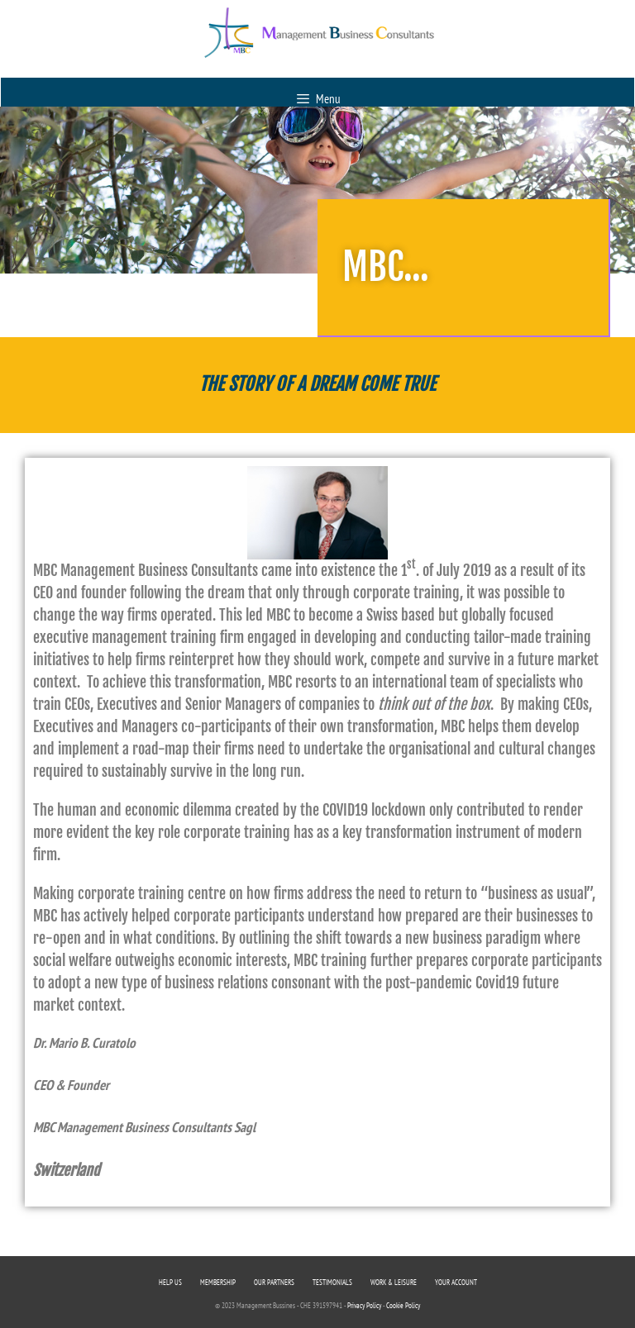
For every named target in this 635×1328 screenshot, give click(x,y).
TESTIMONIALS (332, 1282)
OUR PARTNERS (274, 1282)
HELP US (170, 1282)
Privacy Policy (364, 1305)
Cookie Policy (403, 1305)
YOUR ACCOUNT (456, 1282)
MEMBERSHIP (218, 1282)
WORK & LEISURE (393, 1282)
